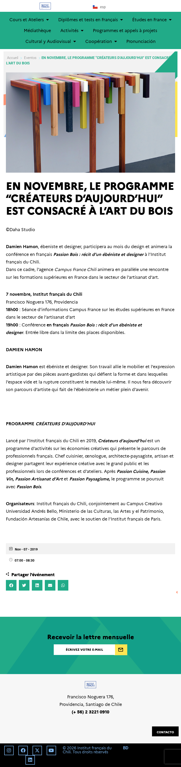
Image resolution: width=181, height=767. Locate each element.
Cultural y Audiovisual (50, 41)
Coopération (101, 41)
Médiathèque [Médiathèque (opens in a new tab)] (37, 30)
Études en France (152, 19)
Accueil (13, 58)
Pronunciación (141, 41)
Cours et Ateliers (29, 19)
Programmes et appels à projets (125, 30)
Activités (71, 30)
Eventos (30, 58)
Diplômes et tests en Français (90, 19)
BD (125, 747)
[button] (11, 585)
